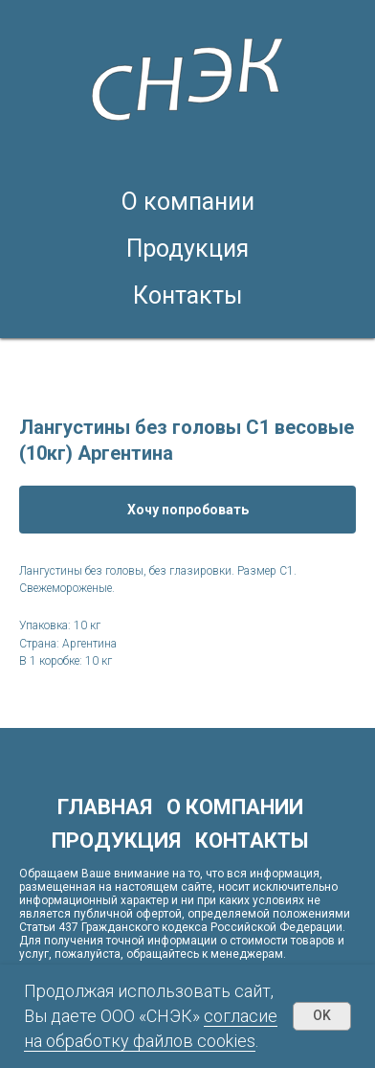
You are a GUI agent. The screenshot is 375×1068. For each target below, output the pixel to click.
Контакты (188, 295)
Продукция (187, 248)
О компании (187, 202)
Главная (104, 807)
